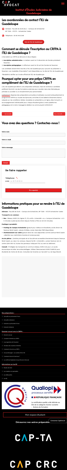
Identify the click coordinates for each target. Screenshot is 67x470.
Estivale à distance (9, 327)
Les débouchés (8, 375)
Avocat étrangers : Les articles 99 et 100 (14, 353)
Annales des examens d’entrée (12, 345)
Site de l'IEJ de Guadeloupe (33, 42)
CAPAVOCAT (6, 95)
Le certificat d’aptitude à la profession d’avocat (16, 360)
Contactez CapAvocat (57, 421)
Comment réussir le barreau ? (12, 356)
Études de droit (8, 368)
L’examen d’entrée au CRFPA (11, 338)
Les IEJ (5, 378)
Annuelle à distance (9, 320)
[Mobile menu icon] (62, 4)
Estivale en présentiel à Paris (12, 323)
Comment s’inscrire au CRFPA (11, 349)
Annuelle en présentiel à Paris (12, 316)
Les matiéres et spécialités (11, 371)
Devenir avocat (8, 335)
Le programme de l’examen (11, 342)
